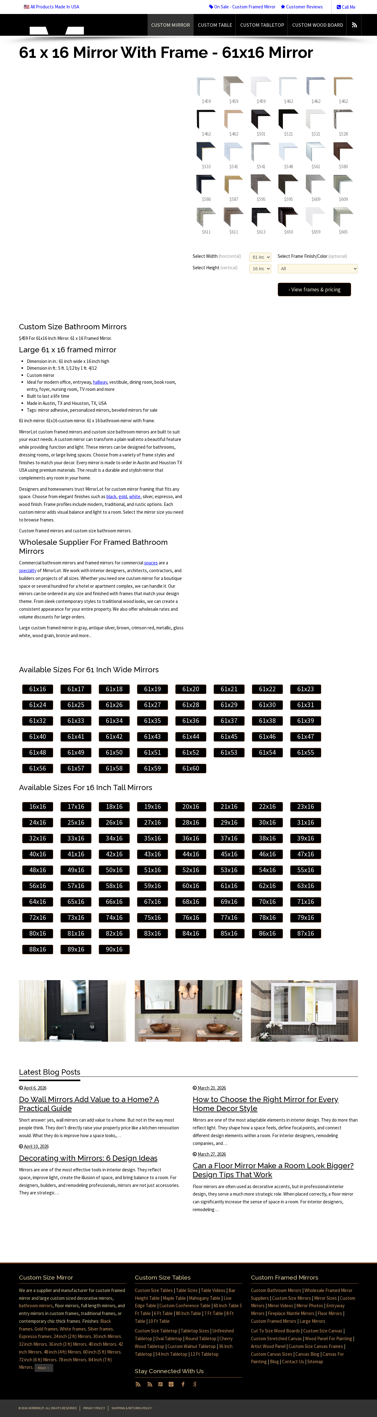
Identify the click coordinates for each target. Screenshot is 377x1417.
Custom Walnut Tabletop (191, 1346)
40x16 (37, 854)
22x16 (267, 806)
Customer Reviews (302, 7)
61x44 (190, 736)
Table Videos (213, 1290)
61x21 (229, 689)
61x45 (229, 736)
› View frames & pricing (315, 289)
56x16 (37, 886)
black (111, 496)
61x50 (114, 752)
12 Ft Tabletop (205, 1354)
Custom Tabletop (262, 25)
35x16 (152, 838)
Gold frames (46, 1329)
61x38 (267, 720)
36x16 (190, 838)
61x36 (190, 720)
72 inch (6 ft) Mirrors (38, 1360)
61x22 (267, 689)
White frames (73, 1329)
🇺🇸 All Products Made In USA (51, 7)
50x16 (114, 870)
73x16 (76, 917)
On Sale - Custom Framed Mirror (242, 7)
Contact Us (293, 1361)
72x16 (37, 917)
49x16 (76, 870)
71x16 (305, 901)
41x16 (76, 854)
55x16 (305, 870)
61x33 (76, 720)
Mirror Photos (309, 1305)
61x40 (37, 736)
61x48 (37, 752)
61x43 (152, 736)
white (134, 496)
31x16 (305, 822)
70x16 (267, 901)
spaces (151, 563)
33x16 (76, 838)
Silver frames (100, 1329)
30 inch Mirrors (107, 1336)
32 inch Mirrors (33, 1344)
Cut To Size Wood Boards (275, 1331)
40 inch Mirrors (102, 1344)
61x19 (152, 689)
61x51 (152, 752)
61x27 (152, 705)
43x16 (152, 854)
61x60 (190, 768)
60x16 (190, 886)
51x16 (152, 870)
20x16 (190, 806)
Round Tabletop (200, 1338)
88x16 (37, 949)
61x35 (152, 720)
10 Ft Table (159, 1321)
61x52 (190, 752)
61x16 (37, 689)
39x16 (305, 838)
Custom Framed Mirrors (273, 1321)
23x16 (305, 806)
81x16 (76, 933)
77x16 (229, 917)
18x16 (114, 806)
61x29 (229, 705)
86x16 (267, 933)
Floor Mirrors (330, 1313)
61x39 (305, 720)
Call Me (346, 7)
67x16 (152, 901)
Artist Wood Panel (268, 1346)
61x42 (114, 736)
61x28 (190, 705)
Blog (274, 1361)
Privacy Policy (94, 1408)
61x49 (76, 752)
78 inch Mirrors (73, 1360)
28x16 (190, 822)
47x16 (305, 854)
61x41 (76, 736)
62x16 (267, 886)
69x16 (229, 901)
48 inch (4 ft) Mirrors (62, 1352)
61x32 (37, 720)
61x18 (114, 689)
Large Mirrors (312, 1321)
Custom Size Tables (154, 1290)
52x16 (190, 870)
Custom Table (215, 25)
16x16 (37, 806)
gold (123, 496)
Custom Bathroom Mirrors (276, 1290)
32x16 (37, 838)
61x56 (37, 768)
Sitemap (315, 1361)
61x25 (76, 705)
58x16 (114, 886)
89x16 (76, 949)
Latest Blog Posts (49, 1072)
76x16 (190, 917)
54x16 (267, 870)
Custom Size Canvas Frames (316, 1346)
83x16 (152, 933)
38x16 (267, 838)
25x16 (76, 822)
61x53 (229, 752)
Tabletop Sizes (195, 1331)
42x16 (114, 854)
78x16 (267, 917)
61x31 (305, 705)
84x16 (190, 933)
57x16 (76, 886)
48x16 (37, 870)
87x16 (305, 933)
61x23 (305, 689)
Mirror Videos (280, 1305)
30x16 (267, 822)
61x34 (114, 720)
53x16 (229, 870)
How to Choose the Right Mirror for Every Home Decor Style (265, 1104)
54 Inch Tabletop (171, 1354)
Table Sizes (187, 1290)
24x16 (37, 822)
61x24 (37, 705)
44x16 (190, 854)
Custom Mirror (170, 25)
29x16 (229, 822)
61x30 (267, 705)
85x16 (229, 933)
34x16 (114, 838)
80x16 (37, 933)
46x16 (267, 854)
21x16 (229, 806)
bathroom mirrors (36, 1305)
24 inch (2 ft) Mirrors (72, 1336)
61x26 (114, 705)
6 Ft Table (163, 1313)
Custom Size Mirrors (291, 1298)
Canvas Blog (307, 1354)
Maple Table (174, 1298)
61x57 (76, 768)
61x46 (267, 736)
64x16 (37, 901)
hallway (100, 382)
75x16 (152, 917)
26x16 (114, 822)
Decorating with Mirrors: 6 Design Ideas (88, 1158)
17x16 (76, 806)
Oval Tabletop (168, 1338)
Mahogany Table (204, 1298)
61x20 (190, 689)
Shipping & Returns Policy (131, 1408)
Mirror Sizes (325, 1298)
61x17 (76, 689)
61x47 (305, 736)
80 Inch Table (188, 1313)
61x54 (267, 752)
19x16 (152, 806)
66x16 (114, 901)
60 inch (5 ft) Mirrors (102, 1352)
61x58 (114, 768)
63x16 (305, 886)
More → (44, 1367)
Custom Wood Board (317, 25)
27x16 (152, 822)
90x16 (114, 949)
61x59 (152, 768)
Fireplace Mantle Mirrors (291, 1313)
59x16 (152, 886)
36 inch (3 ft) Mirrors (68, 1344)
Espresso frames (35, 1336)
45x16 (229, 854)
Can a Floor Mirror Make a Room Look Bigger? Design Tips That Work (273, 1170)
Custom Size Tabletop (156, 1331)
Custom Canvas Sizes (271, 1354)
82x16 (114, 933)
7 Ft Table (213, 1313)
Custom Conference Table (184, 1305)
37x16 (229, 838)
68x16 (190, 901)
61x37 (229, 720)
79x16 (305, 917)
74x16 (114, 917)
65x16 (76, 901)
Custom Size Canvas (322, 1331)
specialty (27, 570)
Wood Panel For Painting (328, 1338)
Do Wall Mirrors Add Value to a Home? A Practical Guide (89, 1104)
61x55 (305, 752)
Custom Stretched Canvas (276, 1338)
